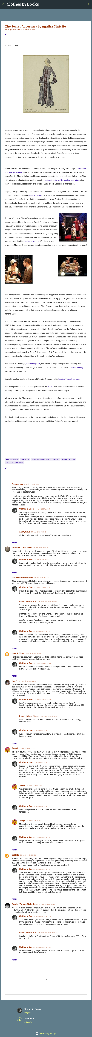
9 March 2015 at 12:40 (41, 577)
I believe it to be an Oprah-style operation (61, 180)
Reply (14, 542)
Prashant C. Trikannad (22, 547)
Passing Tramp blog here (68, 379)
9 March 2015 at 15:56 (43, 559)
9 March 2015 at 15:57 (43, 587)
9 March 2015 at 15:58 (43, 663)
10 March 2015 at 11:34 (43, 762)
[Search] (88, 4)
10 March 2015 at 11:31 (43, 631)
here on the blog (76, 368)
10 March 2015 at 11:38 (43, 869)
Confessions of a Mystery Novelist (46, 459)
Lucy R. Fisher (18, 653)
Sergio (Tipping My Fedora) (25, 904)
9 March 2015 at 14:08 (28, 681)
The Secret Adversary (14, 462)
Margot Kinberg (68, 459)
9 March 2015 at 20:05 (38, 532)
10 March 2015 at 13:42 (43, 947)
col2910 (15, 855)
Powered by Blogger (46, 1034)
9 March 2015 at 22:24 (26, 748)
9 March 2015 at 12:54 (33, 653)
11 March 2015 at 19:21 (43, 837)
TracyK (15, 748)
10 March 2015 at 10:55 (49, 602)
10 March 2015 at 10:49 (49, 716)
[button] (6, 34)
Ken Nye (16, 681)
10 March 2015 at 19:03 (35, 785)
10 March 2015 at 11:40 (43, 916)
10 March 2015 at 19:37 (43, 806)
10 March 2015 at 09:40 (47, 904)
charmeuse (25, 459)
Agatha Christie (12, 459)
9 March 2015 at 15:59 (43, 699)
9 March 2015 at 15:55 (43, 509)
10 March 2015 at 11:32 (43, 730)
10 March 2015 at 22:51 (35, 820)
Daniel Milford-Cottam (22, 577)
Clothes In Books (23, 4)
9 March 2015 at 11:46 (40, 548)
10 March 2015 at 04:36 (28, 855)
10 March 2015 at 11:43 (49, 933)
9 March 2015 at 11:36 (31, 484)
